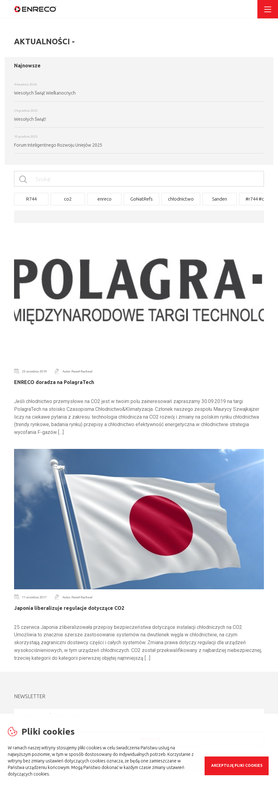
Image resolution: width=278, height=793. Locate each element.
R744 (31, 199)
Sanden (219, 199)
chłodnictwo (181, 199)
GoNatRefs (141, 199)
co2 (68, 199)
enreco (104, 199)
